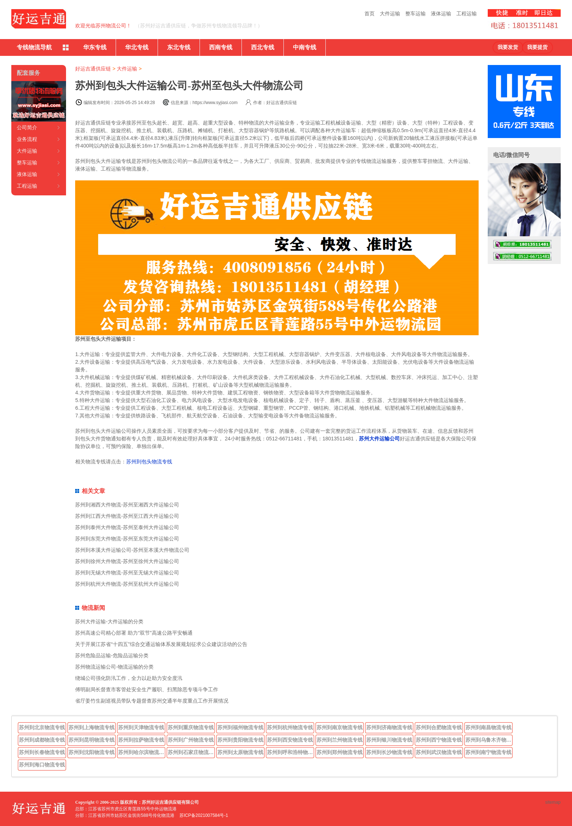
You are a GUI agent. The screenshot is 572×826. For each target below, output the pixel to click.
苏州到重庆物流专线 (191, 727)
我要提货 (537, 47)
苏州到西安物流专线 (290, 740)
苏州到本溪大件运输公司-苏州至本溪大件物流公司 (132, 550)
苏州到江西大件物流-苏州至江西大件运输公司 (127, 516)
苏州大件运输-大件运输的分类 (109, 621)
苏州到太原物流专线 (240, 752)
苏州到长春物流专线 (42, 752)
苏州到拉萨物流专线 (141, 740)
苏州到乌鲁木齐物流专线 (489, 740)
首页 (369, 13)
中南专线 (304, 47)
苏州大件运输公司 (379, 438)
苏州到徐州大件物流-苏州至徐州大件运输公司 (127, 561)
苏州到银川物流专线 (389, 740)
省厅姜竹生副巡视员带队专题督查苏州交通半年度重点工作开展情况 (151, 701)
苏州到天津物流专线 (141, 727)
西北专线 (262, 47)
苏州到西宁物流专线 (439, 740)
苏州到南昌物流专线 (488, 727)
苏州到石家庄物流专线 (191, 752)
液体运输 (441, 13)
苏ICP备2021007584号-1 (203, 815)
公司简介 (27, 127)
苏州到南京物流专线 (340, 727)
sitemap (553, 802)
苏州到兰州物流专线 (340, 740)
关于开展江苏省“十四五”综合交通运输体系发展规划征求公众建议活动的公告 (161, 644)
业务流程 (27, 139)
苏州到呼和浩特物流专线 (290, 752)
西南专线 (220, 47)
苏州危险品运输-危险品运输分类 (111, 655)
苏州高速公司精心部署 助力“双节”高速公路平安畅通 (133, 633)
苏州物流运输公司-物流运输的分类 (114, 667)
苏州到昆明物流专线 (92, 740)
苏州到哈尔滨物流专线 (142, 752)
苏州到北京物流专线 (42, 727)
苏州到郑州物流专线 (340, 752)
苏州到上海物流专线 (92, 727)
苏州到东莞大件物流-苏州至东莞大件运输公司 (127, 539)
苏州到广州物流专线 (191, 740)
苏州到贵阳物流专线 (240, 740)
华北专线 (136, 47)
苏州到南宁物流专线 (488, 752)
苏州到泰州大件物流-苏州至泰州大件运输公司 (127, 527)
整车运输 (415, 13)
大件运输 (390, 13)
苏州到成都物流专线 (42, 740)
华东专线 (95, 47)
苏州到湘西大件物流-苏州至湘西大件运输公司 (127, 505)
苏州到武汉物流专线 (439, 752)
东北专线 (178, 47)
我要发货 (508, 47)
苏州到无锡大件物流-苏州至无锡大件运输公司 (127, 572)
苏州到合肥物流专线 (439, 727)
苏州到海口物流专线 (42, 765)
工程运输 (466, 13)
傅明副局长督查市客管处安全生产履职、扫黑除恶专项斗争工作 (146, 689)
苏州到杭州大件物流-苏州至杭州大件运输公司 (127, 584)
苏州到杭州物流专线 (290, 727)
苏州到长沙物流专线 (389, 752)
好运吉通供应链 (93, 69)
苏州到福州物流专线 (240, 727)
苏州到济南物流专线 (389, 727)
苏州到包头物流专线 (149, 461)
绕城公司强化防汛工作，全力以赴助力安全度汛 (128, 678)
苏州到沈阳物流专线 (92, 752)
